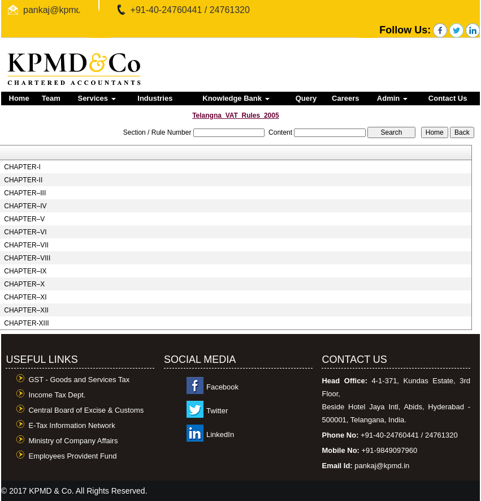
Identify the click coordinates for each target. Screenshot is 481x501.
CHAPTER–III (25, 193)
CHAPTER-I (22, 167)
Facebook (222, 387)
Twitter (217, 410)
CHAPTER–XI (25, 297)
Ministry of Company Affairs (73, 440)
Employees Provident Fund (72, 456)
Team (51, 98)
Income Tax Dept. (56, 395)
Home (19, 98)
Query (306, 98)
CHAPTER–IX (25, 271)
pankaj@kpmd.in (56, 10)
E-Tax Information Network (71, 425)
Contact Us (447, 98)
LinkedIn (220, 434)
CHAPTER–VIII (27, 258)
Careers (345, 98)
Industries (154, 98)
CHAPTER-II (23, 180)
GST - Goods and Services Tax (78, 379)
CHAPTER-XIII (26, 323)
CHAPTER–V (24, 219)
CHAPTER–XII (26, 310)
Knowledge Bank (235, 98)
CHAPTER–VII (26, 245)
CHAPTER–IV (25, 206)
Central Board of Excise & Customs (86, 410)
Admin (392, 98)
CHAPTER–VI (25, 232)
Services (96, 98)
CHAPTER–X (24, 284)
